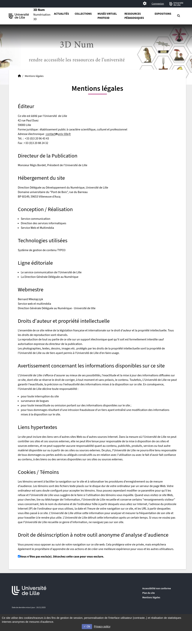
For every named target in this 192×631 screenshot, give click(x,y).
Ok (87, 626)
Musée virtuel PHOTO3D (107, 16)
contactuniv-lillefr (58, 134)
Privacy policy (102, 626)
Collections (83, 14)
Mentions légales (151, 597)
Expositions (163, 14)
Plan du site (148, 593)
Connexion (158, 4)
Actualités (61, 14)
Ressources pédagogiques (134, 16)
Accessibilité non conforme (156, 588)
